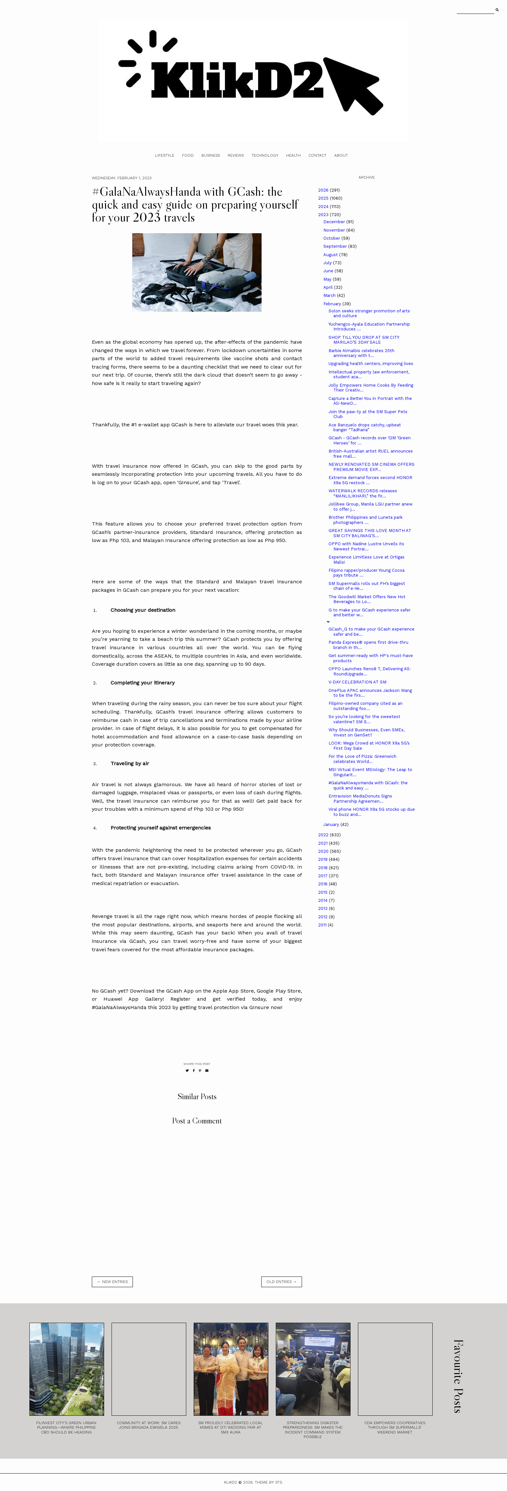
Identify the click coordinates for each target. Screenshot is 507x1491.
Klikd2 (230, 1482)
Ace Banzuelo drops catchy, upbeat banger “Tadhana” (365, 427)
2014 (323, 900)
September (335, 246)
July (328, 262)
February (332, 303)
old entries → (281, 1281)
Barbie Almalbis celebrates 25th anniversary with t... (361, 353)
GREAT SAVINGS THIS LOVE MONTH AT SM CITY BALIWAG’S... (370, 533)
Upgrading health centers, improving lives (371, 363)
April (328, 287)
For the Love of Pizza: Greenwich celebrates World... (362, 759)
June (329, 270)
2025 (324, 198)
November (334, 230)
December (334, 221)
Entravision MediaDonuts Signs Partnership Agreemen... (360, 799)
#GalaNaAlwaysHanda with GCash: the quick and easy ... (368, 785)
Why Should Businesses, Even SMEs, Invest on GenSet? (367, 732)
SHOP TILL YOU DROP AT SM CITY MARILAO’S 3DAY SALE (364, 340)
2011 (323, 925)
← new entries (112, 1281)
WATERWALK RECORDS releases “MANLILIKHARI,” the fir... (363, 493)
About (341, 155)
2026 (324, 190)
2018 (323, 867)
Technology (265, 155)
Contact (317, 155)
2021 (323, 843)
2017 (323, 875)
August (331, 254)
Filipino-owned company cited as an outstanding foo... (366, 706)
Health (293, 155)
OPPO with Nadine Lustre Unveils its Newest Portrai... (366, 546)
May (328, 279)
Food (188, 155)
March (330, 295)
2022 (324, 834)
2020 (324, 851)
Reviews (236, 155)
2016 (323, 883)
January (331, 824)
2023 (324, 214)
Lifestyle (164, 155)
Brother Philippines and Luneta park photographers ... (366, 520)
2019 (323, 859)
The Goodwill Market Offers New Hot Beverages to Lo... (367, 599)
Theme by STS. (269, 1482)
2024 (324, 206)
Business (210, 155)
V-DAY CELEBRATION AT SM (357, 682)
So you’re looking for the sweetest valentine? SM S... (364, 719)
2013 (323, 908)
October (332, 238)
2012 (323, 916)
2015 (323, 892)
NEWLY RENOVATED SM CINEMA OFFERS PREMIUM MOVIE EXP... (372, 467)
